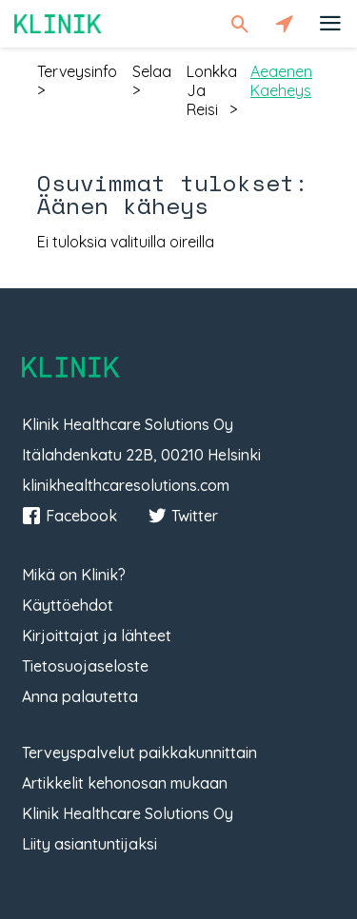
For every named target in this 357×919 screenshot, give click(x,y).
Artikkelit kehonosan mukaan (125, 782)
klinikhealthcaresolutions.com (125, 485)
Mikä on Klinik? (74, 574)
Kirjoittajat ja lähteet (96, 635)
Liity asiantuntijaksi (89, 843)
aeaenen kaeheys (281, 81)
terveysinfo (77, 71)
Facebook (69, 515)
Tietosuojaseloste (85, 665)
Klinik (58, 23)
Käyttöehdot (67, 605)
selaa (151, 71)
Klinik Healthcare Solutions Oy (127, 813)
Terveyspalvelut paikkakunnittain (139, 752)
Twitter (183, 515)
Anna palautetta (80, 696)
